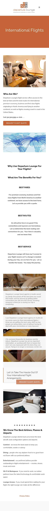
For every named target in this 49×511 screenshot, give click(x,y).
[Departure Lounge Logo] (24, 3)
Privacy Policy (25, 496)
